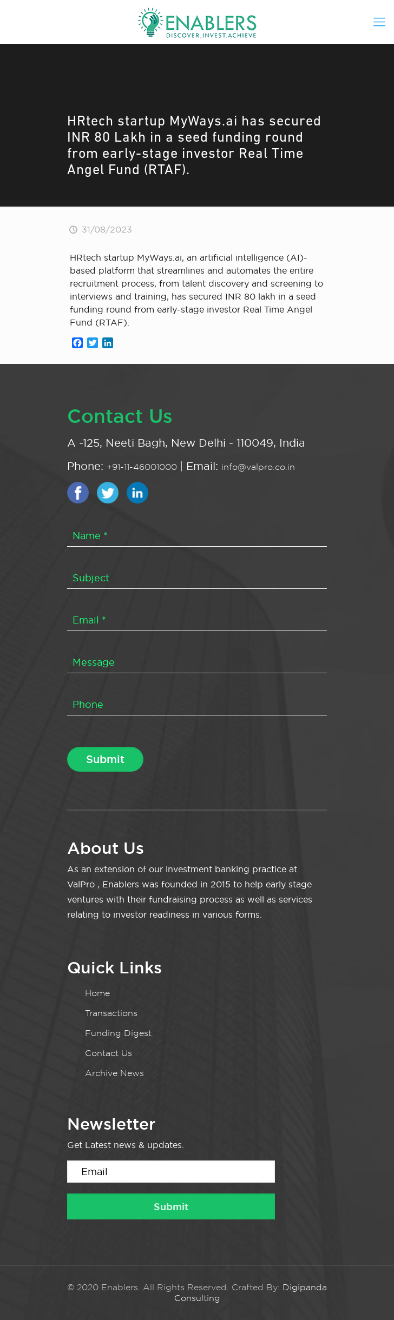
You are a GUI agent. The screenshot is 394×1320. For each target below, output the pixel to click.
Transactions (111, 1013)
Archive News (114, 1073)
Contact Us (108, 1053)
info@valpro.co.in (258, 467)
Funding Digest (118, 1033)
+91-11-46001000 (143, 467)
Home (97, 993)
